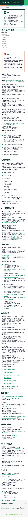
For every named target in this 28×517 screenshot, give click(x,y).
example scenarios (5, 256)
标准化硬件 (4, 43)
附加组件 (5, 47)
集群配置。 (5, 467)
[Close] (25, 503)
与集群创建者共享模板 (10, 381)
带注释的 (13, 461)
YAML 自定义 (5, 45)
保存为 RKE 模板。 (18, 233)
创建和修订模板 (8, 372)
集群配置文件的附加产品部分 (10, 475)
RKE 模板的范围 (5, 36)
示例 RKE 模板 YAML (15, 448)
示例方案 (4, 37)
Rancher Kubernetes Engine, (13, 80)
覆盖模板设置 (7, 378)
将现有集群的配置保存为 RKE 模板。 (16, 123)
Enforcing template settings (11, 375)
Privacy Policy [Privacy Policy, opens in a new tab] (16, 510)
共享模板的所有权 (9, 384)
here (18, 68)
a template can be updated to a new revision (13, 294)
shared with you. (15, 398)
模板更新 (15, 236)
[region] (14, 509)
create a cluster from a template (14, 396)
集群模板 (14, 435)
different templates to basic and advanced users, (14, 276)
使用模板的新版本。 (16, 238)
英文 (5, 23)
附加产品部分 (12, 202)
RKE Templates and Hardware (9, 222)
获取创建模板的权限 (9, 369)
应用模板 (4, 41)
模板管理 (4, 39)
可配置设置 (4, 34)
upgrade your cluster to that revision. (11, 406)
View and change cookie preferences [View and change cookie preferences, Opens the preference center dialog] (14, 514)
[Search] (15, 8)
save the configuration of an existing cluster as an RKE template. (13, 417)
